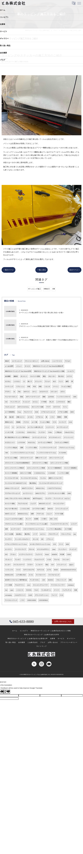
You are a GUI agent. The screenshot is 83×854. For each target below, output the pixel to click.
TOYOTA (28, 590)
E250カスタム (31, 432)
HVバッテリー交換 (37, 407)
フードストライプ (20, 549)
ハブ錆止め (58, 432)
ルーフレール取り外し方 (35, 427)
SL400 (30, 595)
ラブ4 (54, 422)
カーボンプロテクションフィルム (40, 544)
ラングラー (8, 539)
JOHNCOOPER (31, 600)
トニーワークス (57, 361)
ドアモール (39, 417)
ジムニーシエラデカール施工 (14, 519)
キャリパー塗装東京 (70, 468)
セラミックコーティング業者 (36, 468)
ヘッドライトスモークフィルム (46, 452)
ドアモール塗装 (63, 412)
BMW (72, 412)
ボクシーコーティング (56, 457)
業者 (44, 396)
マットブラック (15, 401)
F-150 (61, 595)
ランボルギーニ (46, 590)
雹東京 (59, 417)
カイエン (35, 401)
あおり (71, 564)
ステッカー (54, 391)
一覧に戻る (41, 270)
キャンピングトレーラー (40, 585)
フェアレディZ (66, 590)
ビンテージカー (15, 529)
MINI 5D (50, 508)
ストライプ (62, 422)
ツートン (55, 386)
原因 (21, 447)
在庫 (32, 513)
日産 (75, 590)
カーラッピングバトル (39, 437)
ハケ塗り (44, 519)
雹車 (65, 417)
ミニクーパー (50, 427)
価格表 (16, 376)
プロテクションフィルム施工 (14, 524)
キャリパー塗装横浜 (11, 473)
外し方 (52, 401)
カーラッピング (17, 361)
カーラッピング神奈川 (45, 442)
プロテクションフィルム (66, 447)
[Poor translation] (7, 692)
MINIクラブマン (40, 493)
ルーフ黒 (34, 422)
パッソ (7, 427)
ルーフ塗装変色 (10, 412)
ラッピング (26, 401)
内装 (40, 386)
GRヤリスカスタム (23, 407)
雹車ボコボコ (9, 422)
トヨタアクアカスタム (54, 488)
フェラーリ (38, 554)
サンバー (28, 519)
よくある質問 (9, 366)
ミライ (52, 417)
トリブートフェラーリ (25, 554)
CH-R (70, 422)
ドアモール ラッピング (48, 412)
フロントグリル (66, 534)
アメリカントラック (11, 600)
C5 (13, 427)
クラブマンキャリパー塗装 (56, 493)
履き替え (27, 534)
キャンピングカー (58, 503)
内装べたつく (21, 417)
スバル (31, 574)
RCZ (54, 381)
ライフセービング (53, 574)
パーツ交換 (8, 585)
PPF (42, 539)
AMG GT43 (53, 519)
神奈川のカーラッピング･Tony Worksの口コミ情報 (49, 371)
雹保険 (18, 422)
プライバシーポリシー (31, 361)
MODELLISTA (9, 574)
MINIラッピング (10, 513)
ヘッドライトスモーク (63, 396)
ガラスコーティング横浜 (40, 463)
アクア (48, 407)
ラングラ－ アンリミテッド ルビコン (57, 498)
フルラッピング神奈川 (61, 442)
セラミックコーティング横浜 (59, 463)
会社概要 (7, 376)
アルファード (28, 412)
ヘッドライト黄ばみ (11, 447)
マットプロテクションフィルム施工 (37, 524)
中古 (34, 386)
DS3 (6, 554)
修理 (67, 381)
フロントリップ (61, 580)
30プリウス (56, 407)
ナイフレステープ (19, 564)
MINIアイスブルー (27, 488)
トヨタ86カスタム (39, 473)
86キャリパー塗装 (25, 473)
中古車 (62, 554)
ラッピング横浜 (45, 422)
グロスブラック (53, 534)
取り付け (61, 376)
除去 (21, 396)
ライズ (18, 569)
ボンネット (24, 376)
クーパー (56, 590)
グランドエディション (42, 595)
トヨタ (49, 559)
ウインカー (65, 559)
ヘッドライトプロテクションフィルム (22, 452)
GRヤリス (27, 391)
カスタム (7, 381)
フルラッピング (10, 407)
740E (6, 452)
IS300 (36, 412)
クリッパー (38, 381)
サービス (27, 366)
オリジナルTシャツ (55, 437)
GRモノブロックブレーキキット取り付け (17, 498)
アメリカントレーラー (58, 585)
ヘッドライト (27, 559)
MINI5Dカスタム (23, 513)
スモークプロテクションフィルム (33, 529)
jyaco (28, 585)
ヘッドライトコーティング (48, 447)
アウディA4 (40, 513)
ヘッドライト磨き (31, 447)
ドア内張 (43, 401)
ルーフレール (21, 427)
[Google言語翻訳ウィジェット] (73, 3)
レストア (74, 524)
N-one (19, 412)
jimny (53, 549)
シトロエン (17, 381)
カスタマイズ (44, 391)
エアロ (49, 569)
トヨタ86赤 (51, 473)
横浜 (69, 401)
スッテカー (42, 432)
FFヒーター (52, 376)
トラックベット (61, 564)
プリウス (26, 422)
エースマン (8, 549)
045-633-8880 (22, 622)
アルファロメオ (22, 503)
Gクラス (69, 376)
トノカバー (39, 564)
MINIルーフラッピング (12, 488)
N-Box (50, 432)
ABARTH (54, 554)
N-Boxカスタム (69, 432)
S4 (14, 391)
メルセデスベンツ (20, 595)
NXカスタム (31, 442)
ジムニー (49, 513)
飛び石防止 (33, 483)
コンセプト (70, 371)
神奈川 (7, 361)
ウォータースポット (11, 396)
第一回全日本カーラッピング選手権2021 (17, 437)
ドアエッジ (49, 539)
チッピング (73, 549)
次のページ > (74, 270)
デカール (31, 549)
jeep (75, 534)
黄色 (44, 376)
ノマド (22, 600)
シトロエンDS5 (25, 508)
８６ (54, 544)
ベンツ (61, 381)
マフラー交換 (59, 513)
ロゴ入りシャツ (10, 442)
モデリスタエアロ (28, 569)
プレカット (8, 559)
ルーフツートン (28, 493)
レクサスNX (21, 442)
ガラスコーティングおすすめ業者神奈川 (17, 463)
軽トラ (30, 381)
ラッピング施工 (66, 386)
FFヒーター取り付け (11, 508)
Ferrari (47, 554)
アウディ (7, 391)
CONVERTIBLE (43, 600)
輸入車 (12, 417)
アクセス (67, 361)
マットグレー (62, 549)
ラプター (30, 564)
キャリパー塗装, (10, 503)
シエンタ (47, 386)
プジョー (47, 381)
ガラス (63, 391)
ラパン (65, 407)
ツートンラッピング (62, 508)
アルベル (56, 559)
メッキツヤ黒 (9, 432)
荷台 (47, 564)
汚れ (19, 391)
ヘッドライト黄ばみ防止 (54, 529)
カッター (7, 564)
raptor (11, 590)
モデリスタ (40, 569)
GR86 (69, 493)
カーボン (30, 417)
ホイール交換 (9, 534)
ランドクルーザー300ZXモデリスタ (15, 483)
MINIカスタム (40, 488)
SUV (52, 564)
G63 (6, 401)
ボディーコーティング (33, 396)
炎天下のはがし (37, 498)
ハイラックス (9, 569)
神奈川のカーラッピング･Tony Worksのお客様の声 (48, 366)
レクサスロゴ (61, 401)
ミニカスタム (20, 432)
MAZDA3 (50, 580)
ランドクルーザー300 (11, 478)
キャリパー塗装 (35, 376)
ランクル (43, 478)
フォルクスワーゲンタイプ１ (59, 524)
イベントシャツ (68, 437)
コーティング (9, 386)
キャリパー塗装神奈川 (54, 468)
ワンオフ (17, 559)
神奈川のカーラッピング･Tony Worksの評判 (18, 371)
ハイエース (19, 590)
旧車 (6, 529)
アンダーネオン (34, 580)
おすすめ (51, 396)
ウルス (36, 590)
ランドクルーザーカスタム (29, 478)
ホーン (34, 391)
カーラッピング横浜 (11, 457)
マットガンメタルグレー (22, 539)
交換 (70, 580)
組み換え (19, 534)
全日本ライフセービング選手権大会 (16, 580)
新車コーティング (41, 457)
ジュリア (33, 503)
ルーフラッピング (62, 427)
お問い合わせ (45, 361)
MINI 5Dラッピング (45, 503)
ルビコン (43, 534)
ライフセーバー (40, 574)
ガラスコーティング (26, 457)
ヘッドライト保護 (63, 473)
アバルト (13, 554)
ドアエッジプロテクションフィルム (16, 544)
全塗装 (36, 519)
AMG (74, 396)
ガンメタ (35, 539)
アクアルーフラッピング (12, 493)
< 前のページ (8, 270)
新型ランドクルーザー (55, 478)
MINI (67, 544)
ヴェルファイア (39, 559)
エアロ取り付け (21, 574)
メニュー (19, 366)
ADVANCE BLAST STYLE (68, 569)
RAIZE (56, 569)
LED (43, 580)
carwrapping (8, 595)
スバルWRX (62, 452)
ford (6, 590)
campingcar (71, 585)
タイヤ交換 (68, 529)
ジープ (35, 534)
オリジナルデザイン (43, 549)
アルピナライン (19, 585)
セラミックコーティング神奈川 (14, 468)
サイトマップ (41, 646)
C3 (24, 381)
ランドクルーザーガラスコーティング (50, 483)
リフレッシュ (20, 386)
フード (61, 544)
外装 (28, 386)
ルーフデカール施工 (38, 508)
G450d (69, 554)
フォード (54, 595)
